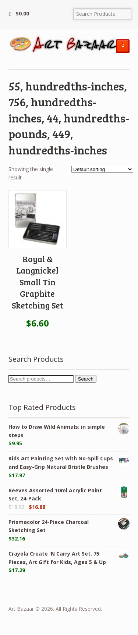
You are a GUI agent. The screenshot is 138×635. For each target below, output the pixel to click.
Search (85, 379)
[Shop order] (102, 169)
